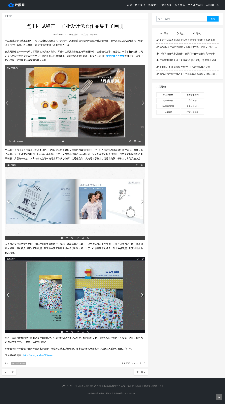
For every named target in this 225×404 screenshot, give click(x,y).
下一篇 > (140, 372)
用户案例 (140, 5)
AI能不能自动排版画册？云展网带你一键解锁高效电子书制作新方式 (187, 53)
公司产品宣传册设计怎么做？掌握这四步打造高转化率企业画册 (187, 40)
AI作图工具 (212, 5)
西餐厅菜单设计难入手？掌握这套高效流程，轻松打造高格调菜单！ (187, 73)
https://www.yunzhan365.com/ (38, 355)
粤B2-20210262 (133, 386)
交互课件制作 (195, 5)
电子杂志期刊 (193, 94)
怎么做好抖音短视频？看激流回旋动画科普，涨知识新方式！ (113, 394)
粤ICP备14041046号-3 (154, 386)
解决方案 (166, 5)
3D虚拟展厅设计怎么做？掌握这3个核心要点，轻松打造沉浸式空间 (187, 47)
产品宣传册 (168, 94)
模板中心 (153, 5)
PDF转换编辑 (193, 112)
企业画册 (168, 112)
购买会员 (180, 5)
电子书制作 (168, 100)
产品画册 (193, 100)
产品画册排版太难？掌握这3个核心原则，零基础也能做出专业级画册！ (187, 60)
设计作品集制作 (18, 363)
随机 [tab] (197, 33)
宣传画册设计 (168, 106)
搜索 (213, 19)
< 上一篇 (9, 372)
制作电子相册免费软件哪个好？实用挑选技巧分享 (183, 67)
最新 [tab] (164, 33)
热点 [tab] (180, 33)
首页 (129, 5)
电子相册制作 (193, 106)
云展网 (84, 386)
